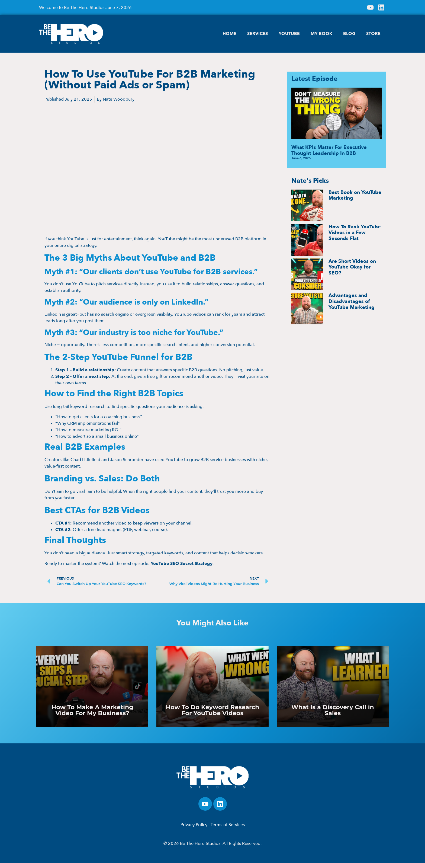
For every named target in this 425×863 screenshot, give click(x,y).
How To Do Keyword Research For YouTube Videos (212, 710)
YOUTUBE (289, 34)
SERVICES (257, 34)
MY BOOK (321, 34)
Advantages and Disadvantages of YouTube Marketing (352, 301)
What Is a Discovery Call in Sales (332, 710)
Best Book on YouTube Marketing (355, 195)
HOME (229, 34)
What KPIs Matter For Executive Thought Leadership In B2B (329, 150)
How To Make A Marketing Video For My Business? (92, 710)
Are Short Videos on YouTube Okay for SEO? (352, 267)
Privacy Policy (194, 825)
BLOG (349, 34)
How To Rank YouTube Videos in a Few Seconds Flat (355, 232)
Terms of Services (228, 825)
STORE (373, 34)
